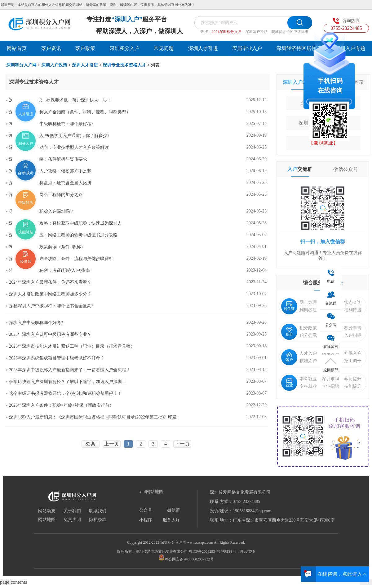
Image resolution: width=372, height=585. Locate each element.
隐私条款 (97, 520)
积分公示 (308, 335)
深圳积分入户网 (21, 65)
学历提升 (352, 379)
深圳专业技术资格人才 (124, 65)
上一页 (111, 443)
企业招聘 (330, 386)
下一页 (182, 443)
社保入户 (352, 353)
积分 (289, 331)
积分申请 (352, 328)
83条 (90, 443)
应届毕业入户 (247, 48)
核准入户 (308, 361)
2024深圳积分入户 (226, 32)
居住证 (289, 306)
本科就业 (308, 379)
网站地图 (46, 520)
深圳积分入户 (125, 48)
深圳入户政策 (54, 65)
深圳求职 (330, 379)
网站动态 (46, 511)
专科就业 (308, 386)
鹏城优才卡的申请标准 (289, 32)
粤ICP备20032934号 (205, 551)
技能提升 (352, 386)
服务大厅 (171, 520)
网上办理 (308, 302)
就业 (289, 382)
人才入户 (308, 353)
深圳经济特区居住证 (299, 48)
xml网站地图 (151, 492)
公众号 (145, 510)
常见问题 (164, 48)
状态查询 (352, 302)
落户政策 (85, 48)
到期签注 (308, 310)
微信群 (173, 510)
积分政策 (308, 328)
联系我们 (97, 511)
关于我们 (72, 511)
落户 (289, 357)
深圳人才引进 (203, 48)
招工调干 (352, 361)
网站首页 (17, 48)
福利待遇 (352, 310)
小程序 (145, 520)
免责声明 (72, 520)
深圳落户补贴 (256, 32)
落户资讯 (51, 48)
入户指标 (352, 335)
